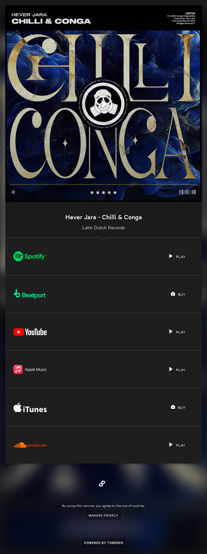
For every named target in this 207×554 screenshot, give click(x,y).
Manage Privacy (103, 515)
